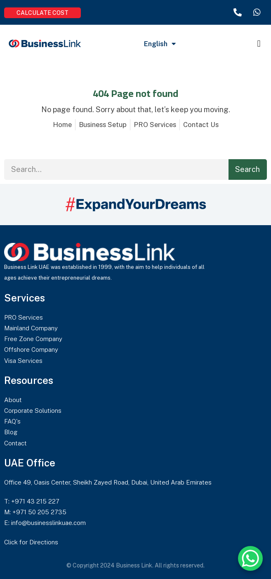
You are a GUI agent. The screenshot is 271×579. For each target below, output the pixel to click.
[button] (259, 43)
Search (247, 169)
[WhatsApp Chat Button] (250, 558)
